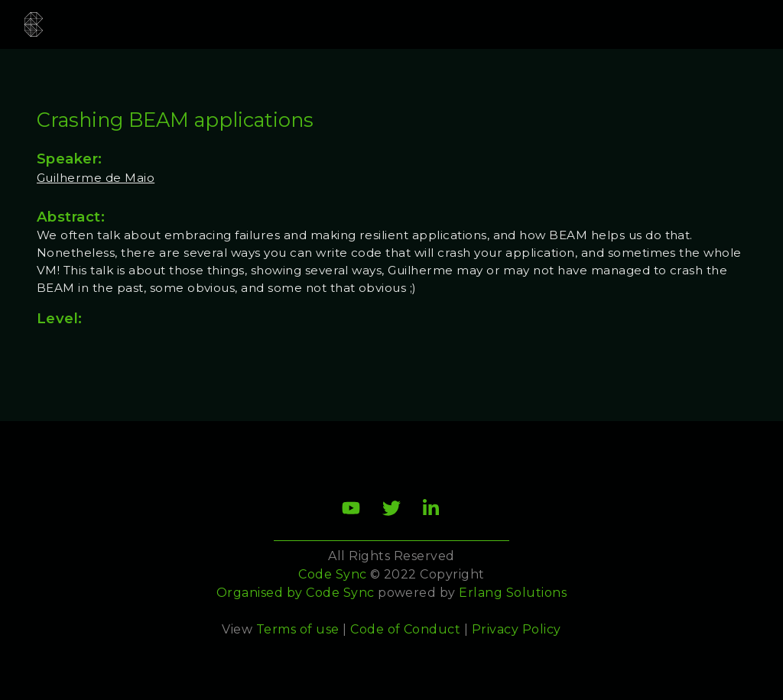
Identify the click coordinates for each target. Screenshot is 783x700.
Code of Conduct (405, 629)
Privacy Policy (516, 629)
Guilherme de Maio (95, 177)
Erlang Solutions (513, 592)
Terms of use (298, 629)
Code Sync (340, 592)
